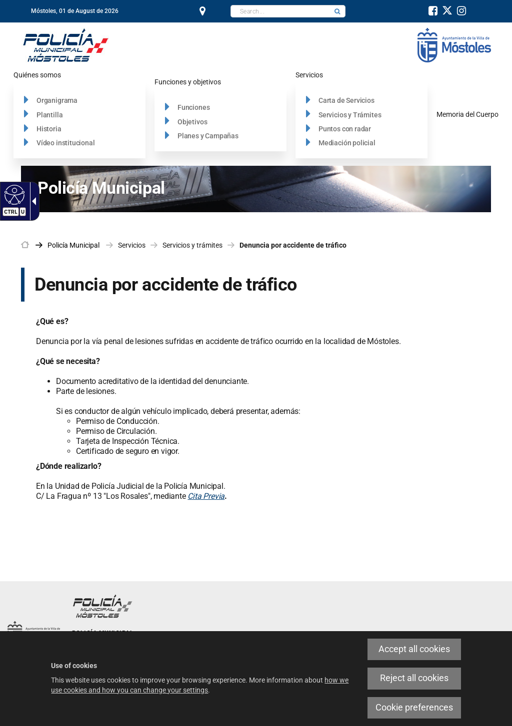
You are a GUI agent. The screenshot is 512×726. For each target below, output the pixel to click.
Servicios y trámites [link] (192, 245)
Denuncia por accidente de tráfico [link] (293, 245)
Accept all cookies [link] (414, 649)
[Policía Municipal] (66, 44)
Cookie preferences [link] (414, 708)
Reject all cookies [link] (414, 678)
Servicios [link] (132, 245)
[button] (338, 11)
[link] (13, 194)
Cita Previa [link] (206, 496)
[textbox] (280, 11)
